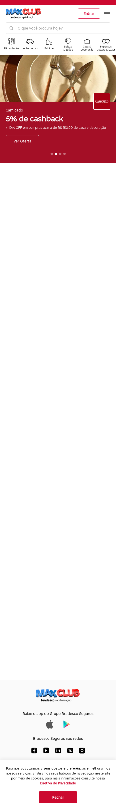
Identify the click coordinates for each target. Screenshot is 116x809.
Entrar (89, 13)
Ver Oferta (22, 141)
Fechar (58, 797)
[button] (52, 154)
